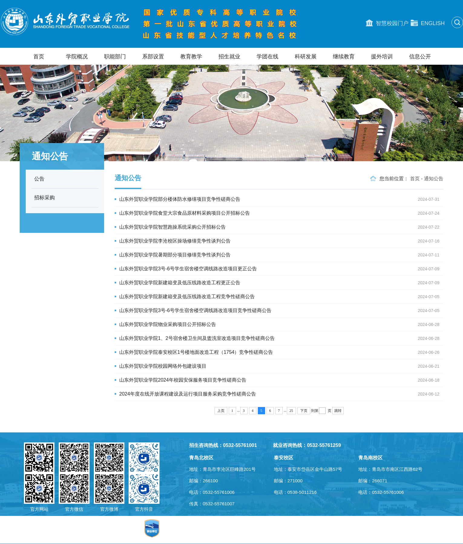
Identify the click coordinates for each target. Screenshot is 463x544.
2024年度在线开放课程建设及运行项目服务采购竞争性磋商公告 (281, 394)
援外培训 (382, 57)
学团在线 (267, 57)
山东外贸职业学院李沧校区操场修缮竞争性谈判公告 (281, 241)
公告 (39, 179)
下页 (303, 411)
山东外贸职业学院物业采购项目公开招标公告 (281, 324)
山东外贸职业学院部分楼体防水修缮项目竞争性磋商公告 (281, 199)
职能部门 (115, 57)
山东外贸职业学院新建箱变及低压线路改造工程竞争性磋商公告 (281, 297)
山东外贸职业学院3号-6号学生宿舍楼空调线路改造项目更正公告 (281, 269)
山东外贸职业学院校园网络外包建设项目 (281, 366)
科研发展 (306, 57)
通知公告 (433, 178)
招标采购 (44, 197)
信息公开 (420, 57)
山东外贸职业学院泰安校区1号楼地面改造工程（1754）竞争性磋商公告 (281, 352)
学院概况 (77, 57)
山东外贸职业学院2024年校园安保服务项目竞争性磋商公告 (281, 380)
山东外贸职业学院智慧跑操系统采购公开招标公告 (281, 227)
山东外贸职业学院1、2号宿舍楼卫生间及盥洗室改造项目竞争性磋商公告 (281, 338)
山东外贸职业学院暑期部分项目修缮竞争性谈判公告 (281, 255)
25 (291, 411)
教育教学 (191, 57)
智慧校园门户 (387, 23)
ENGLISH (428, 23)
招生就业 (229, 57)
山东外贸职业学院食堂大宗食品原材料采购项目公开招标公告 (281, 213)
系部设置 (153, 57)
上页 (221, 411)
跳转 (338, 411)
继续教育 (344, 57)
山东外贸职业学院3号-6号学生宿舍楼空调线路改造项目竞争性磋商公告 (281, 311)
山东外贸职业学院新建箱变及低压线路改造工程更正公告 (281, 283)
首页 (38, 57)
